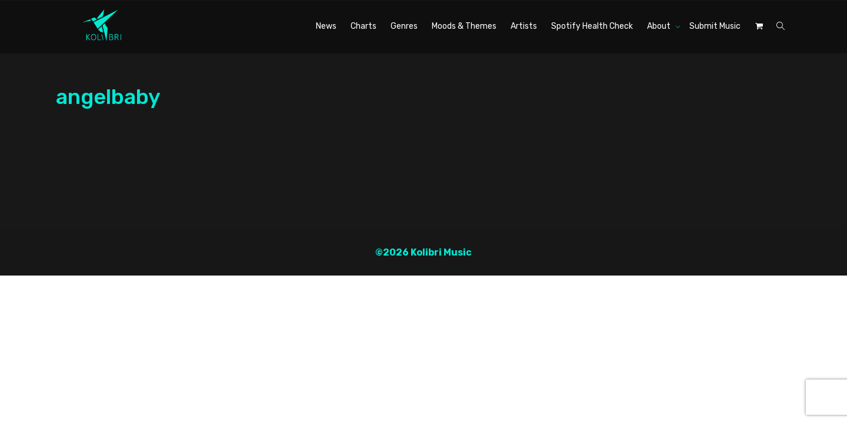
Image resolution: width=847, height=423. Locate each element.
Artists (524, 26)
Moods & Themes (464, 26)
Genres (404, 26)
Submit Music (715, 26)
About (659, 26)
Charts (363, 26)
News (326, 26)
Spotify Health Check (592, 26)
